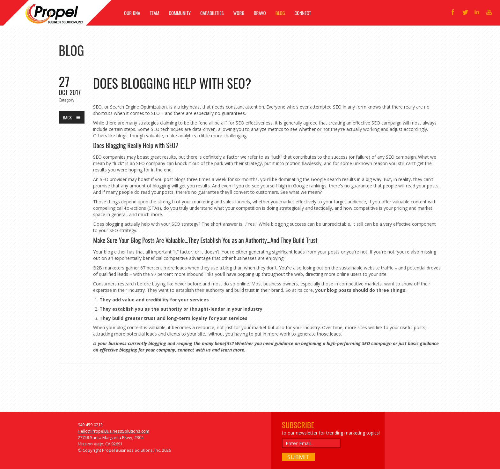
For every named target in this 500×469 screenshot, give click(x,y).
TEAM (154, 12)
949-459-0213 (90, 424)
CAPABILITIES (212, 12)
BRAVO (260, 12)
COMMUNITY (180, 12)
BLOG (280, 12)
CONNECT (303, 12)
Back (67, 117)
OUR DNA (132, 12)
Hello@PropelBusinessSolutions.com (113, 431)
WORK (238, 12)
